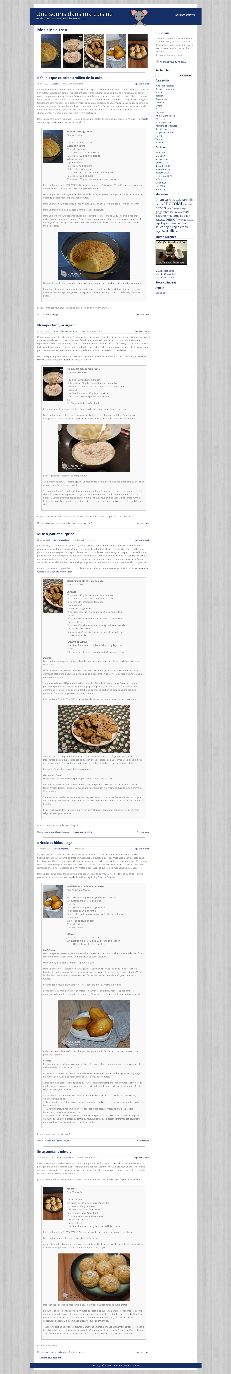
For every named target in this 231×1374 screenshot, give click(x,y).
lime (64, 1140)
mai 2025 (160, 189)
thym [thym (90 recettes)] (159, 231)
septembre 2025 (164, 175)
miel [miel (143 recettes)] (185, 212)
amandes (50, 832)
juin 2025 (160, 185)
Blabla (159, 92)
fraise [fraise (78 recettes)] (175, 208)
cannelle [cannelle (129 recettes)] (187, 200)
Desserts (55, 83)
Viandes (160, 139)
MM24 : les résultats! (166, 277)
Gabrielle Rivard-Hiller (61, 571)
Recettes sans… (163, 129)
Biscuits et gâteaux (62, 540)
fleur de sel (57, 1140)
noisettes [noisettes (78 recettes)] (160, 219)
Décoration (161, 99)
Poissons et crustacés (69, 331)
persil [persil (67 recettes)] (166, 223)
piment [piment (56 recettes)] (173, 223)
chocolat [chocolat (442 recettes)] (173, 203)
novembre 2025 (163, 169)
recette (144, 118)
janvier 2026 (162, 162)
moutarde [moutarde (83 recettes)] (161, 215)
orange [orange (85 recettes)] (182, 219)
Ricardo (59, 122)
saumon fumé (86, 523)
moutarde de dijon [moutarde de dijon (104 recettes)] (178, 216)
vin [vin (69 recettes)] (177, 231)
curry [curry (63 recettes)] (169, 208)
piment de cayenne (71, 523)
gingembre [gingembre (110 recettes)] (163, 212)
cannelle (58, 1352)
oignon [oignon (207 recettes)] (172, 219)
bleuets (58, 832)
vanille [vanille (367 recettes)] (169, 230)
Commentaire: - (144, 314)
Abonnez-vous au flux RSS (173, 61)
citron (48, 314)
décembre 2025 (163, 165)
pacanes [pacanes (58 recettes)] (190, 220)
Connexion (161, 292)
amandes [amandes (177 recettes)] (167, 199)
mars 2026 (161, 155)
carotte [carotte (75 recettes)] (159, 204)
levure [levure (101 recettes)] (174, 212)
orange (55, 314)
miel (69, 1140)
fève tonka (73, 1352)
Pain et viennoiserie (165, 115)
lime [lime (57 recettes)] (180, 212)
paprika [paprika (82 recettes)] (160, 223)
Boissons (160, 95)
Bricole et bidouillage (54, 842)
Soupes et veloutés (165, 132)
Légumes (160, 112)
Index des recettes (185, 15)
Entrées (56, 331)
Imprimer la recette (142, 83)
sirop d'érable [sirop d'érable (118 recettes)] (179, 227)
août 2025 (161, 179)
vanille (81, 1352)
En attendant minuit (54, 1151)
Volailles (160, 142)
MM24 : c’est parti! (165, 270)
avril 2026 (160, 152)
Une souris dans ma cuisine (74, 14)
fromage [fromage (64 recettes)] (182, 208)
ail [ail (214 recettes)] (158, 199)
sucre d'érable (86, 832)
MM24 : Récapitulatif (166, 274)
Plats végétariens (164, 122)
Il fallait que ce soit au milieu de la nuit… (71, 77)
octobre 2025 (162, 172)
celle (72, 877)
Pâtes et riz (161, 119)
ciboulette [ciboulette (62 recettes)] (187, 204)
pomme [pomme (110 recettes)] (182, 223)
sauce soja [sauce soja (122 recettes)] (163, 227)
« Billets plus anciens (50, 1357)
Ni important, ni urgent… (58, 325)
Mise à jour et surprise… (57, 534)
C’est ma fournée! (106, 877)
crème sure (57, 523)
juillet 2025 (161, 182)
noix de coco (73, 832)
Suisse (159, 135)
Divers (159, 105)
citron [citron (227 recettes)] (161, 208)
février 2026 (162, 159)
